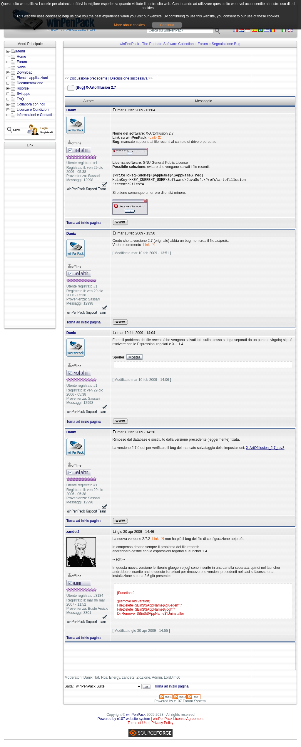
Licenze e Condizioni (33, 110)
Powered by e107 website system (124, 721)
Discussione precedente (88, 78)
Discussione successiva (129, 78)
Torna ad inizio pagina (83, 225)
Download (24, 72)
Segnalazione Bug (226, 44)
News (21, 67)
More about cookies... (131, 25)
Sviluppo (23, 94)
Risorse (23, 88)
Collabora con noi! (31, 104)
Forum (22, 62)
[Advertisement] (30, 238)
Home (21, 56)
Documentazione (30, 83)
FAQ (20, 99)
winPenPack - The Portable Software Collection (157, 44)
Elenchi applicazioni (32, 78)
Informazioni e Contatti (34, 115)
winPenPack (136, 717)
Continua (167, 25)
